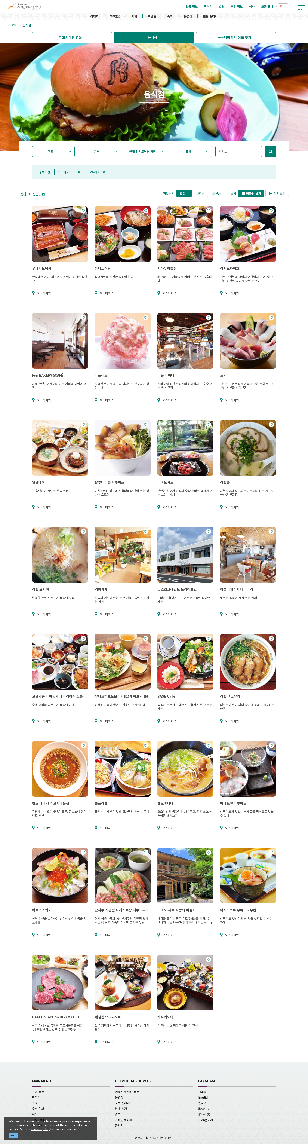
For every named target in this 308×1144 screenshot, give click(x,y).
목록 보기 (277, 193)
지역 (97, 151)
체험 (134, 16)
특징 (188, 151)
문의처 (119, 1125)
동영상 (188, 16)
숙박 (170, 16)
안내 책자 (121, 1108)
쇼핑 (35, 1103)
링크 (118, 1114)
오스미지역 (69, 172)
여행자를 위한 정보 (127, 1092)
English (203, 1097)
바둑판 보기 (251, 193)
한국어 (202, 1103)
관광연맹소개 (123, 1120)
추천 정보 (38, 1108)
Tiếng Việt (205, 1120)
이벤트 (152, 16)
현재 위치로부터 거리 (142, 151)
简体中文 (204, 1114)
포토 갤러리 (210, 16)
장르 (51, 151)
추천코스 (115, 16)
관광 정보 (38, 1092)
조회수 (184, 193)
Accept (13, 1135)
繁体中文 (204, 1108)
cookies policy (40, 1129)
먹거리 (36, 1097)
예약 (35, 1114)
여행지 (94, 16)
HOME (13, 25)
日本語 (202, 1092)
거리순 (200, 193)
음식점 (27, 25)
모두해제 (97, 172)
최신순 (216, 193)
